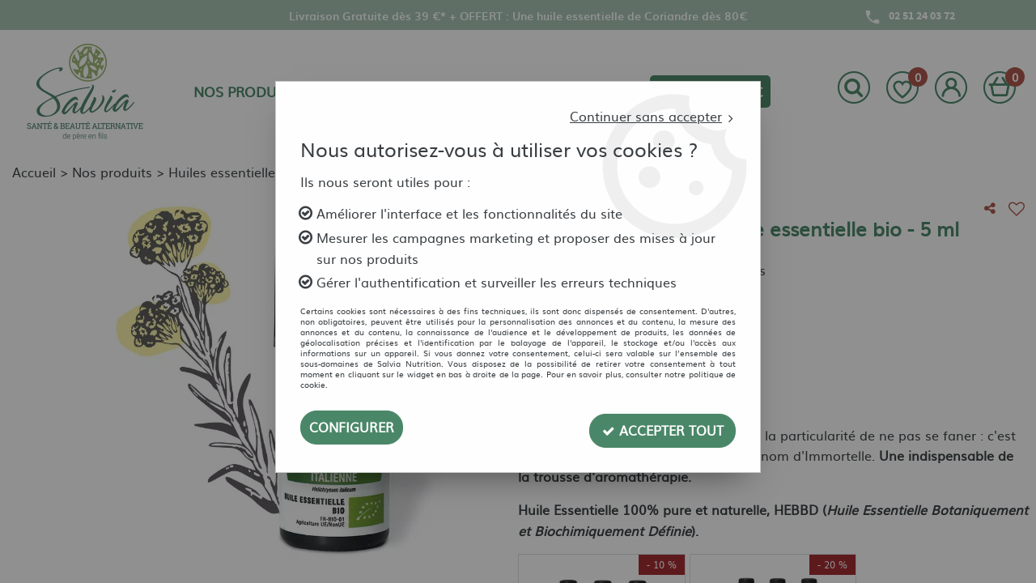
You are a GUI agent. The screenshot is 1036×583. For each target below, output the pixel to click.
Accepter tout (662, 427)
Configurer (351, 427)
